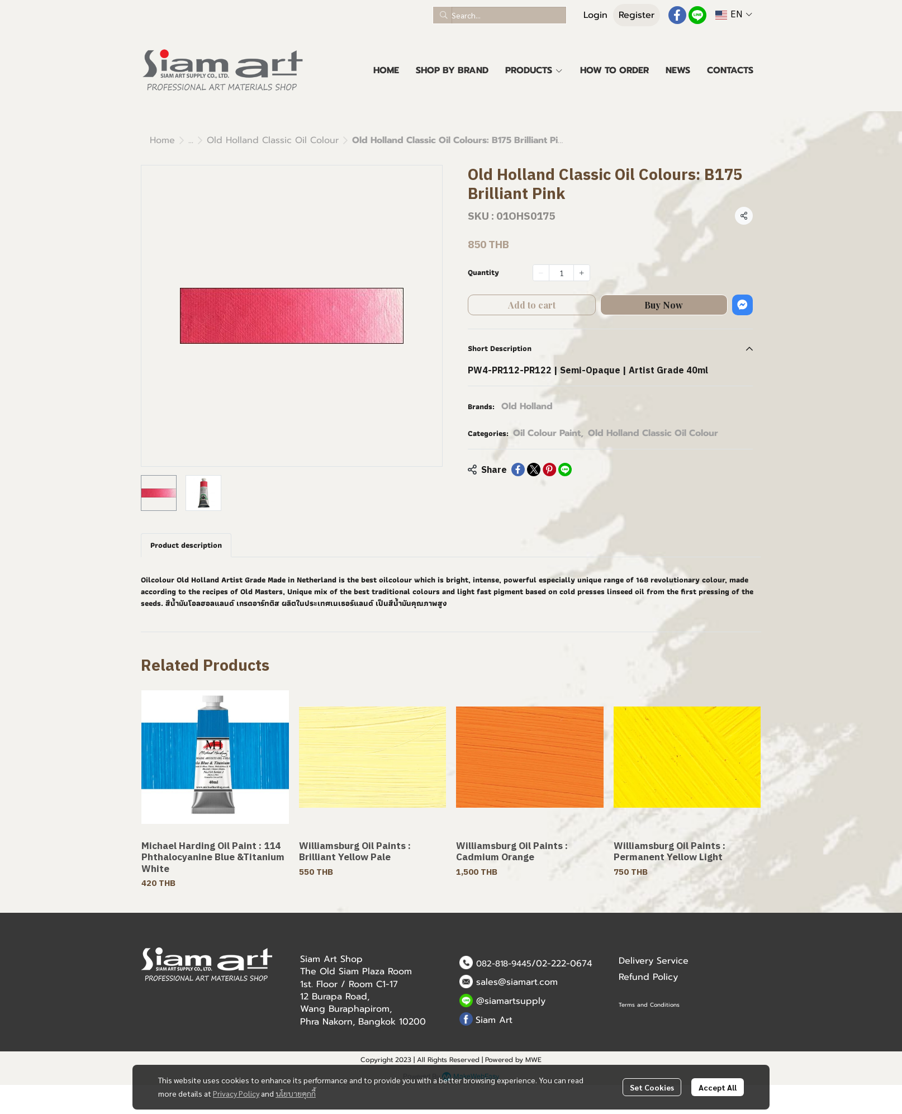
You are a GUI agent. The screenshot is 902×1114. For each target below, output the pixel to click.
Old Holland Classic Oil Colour (273, 140)
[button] (499, 15)
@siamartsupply (510, 1001)
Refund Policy (648, 977)
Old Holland (527, 406)
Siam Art (494, 1020)
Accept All (718, 1087)
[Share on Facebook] (518, 469)
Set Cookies (652, 1087)
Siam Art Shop (331, 959)
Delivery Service (654, 961)
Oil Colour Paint (548, 433)
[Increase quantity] (582, 273)
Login (595, 15)
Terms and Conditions (649, 1005)
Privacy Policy (236, 1093)
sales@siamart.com (517, 982)
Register (636, 15)
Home (162, 140)
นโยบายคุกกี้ (296, 1093)
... (190, 140)
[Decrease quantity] (541, 273)
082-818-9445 (503, 963)
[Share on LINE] (565, 469)
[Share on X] (533, 469)
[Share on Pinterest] (549, 469)
